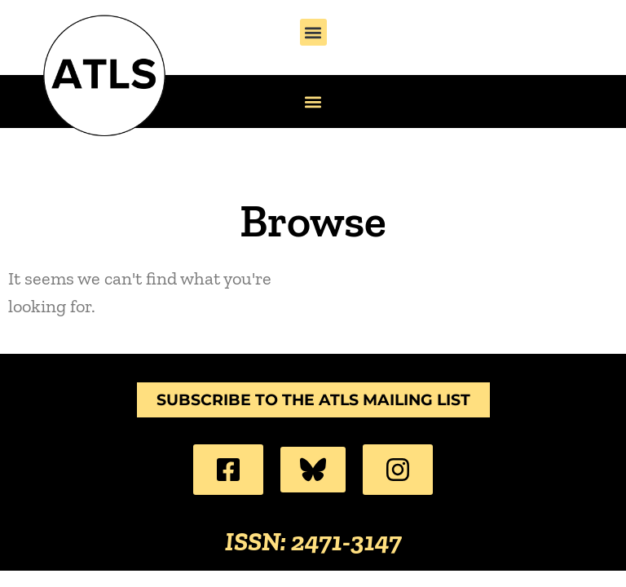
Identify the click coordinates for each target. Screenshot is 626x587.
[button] (313, 32)
